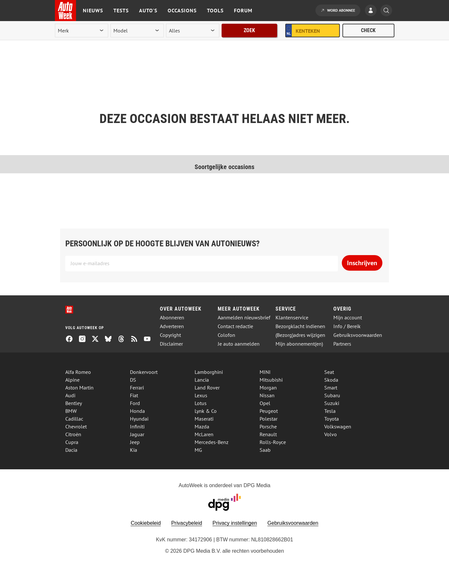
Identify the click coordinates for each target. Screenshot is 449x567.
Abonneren (172, 317)
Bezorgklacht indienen (300, 326)
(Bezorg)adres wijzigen (300, 335)
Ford (135, 403)
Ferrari (137, 387)
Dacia (71, 450)
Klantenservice (292, 317)
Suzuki (331, 403)
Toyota (331, 418)
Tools (215, 10)
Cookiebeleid (146, 523)
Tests (121, 10)
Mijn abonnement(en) (299, 344)
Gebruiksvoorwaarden (357, 335)
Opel (265, 403)
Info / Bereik (347, 326)
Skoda (331, 379)
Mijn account (347, 317)
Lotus (201, 403)
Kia (133, 450)
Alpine (72, 379)
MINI (265, 372)
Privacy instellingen (234, 523)
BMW (71, 411)
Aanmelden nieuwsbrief (244, 317)
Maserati (204, 418)
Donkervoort (144, 372)
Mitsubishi (271, 379)
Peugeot (269, 411)
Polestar (268, 418)
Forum (243, 10)
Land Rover (207, 387)
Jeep (135, 442)
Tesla (330, 411)
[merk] (81, 30)
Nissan (267, 395)
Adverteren (172, 326)
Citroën (73, 434)
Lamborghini (209, 372)
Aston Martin (79, 387)
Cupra (71, 442)
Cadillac (74, 418)
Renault (268, 434)
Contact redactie (235, 326)
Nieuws (93, 10)
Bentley (73, 403)
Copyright (170, 335)
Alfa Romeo (78, 372)
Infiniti (137, 426)
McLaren (204, 434)
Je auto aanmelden (239, 344)
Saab (265, 450)
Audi (70, 395)
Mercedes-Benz (211, 442)
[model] (137, 30)
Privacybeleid (186, 523)
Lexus (201, 395)
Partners (342, 344)
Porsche (268, 426)
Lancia (202, 379)
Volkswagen (337, 426)
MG (198, 450)
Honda (137, 411)
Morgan (268, 387)
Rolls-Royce (273, 442)
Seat (329, 372)
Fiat (134, 395)
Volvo (330, 434)
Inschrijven (362, 263)
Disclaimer (171, 344)
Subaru (332, 395)
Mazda (202, 426)
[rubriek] (192, 30)
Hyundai (139, 418)
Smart (330, 387)
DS (133, 379)
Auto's (148, 10)
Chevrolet (76, 426)
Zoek (249, 30)
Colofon (226, 335)
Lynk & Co (206, 411)
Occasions (182, 10)
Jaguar (137, 434)
